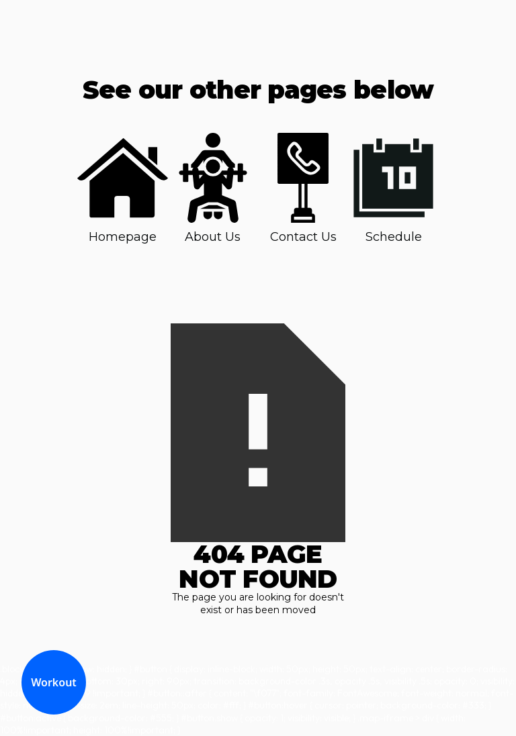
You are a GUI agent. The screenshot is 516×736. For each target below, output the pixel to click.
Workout (54, 682)
